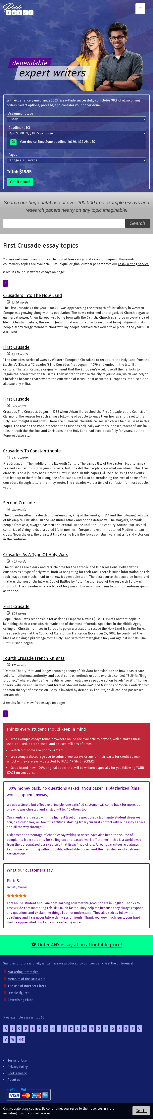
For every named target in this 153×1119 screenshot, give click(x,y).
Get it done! (20, 181)
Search (137, 223)
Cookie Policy (17, 1073)
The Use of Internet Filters (27, 986)
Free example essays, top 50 (23, 1017)
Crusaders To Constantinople (32, 451)
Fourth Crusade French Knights (34, 658)
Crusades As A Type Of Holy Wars (35, 554)
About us (14, 1080)
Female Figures (18, 993)
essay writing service (133, 264)
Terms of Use (17, 1060)
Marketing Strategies (23, 972)
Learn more (106, 1108)
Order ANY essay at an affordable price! (80, 945)
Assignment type (20, 113)
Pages (12, 155)
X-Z (21, 1040)
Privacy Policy (18, 1067)
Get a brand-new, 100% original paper (39, 768)
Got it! (141, 1110)
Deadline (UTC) (19, 128)
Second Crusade (19, 502)
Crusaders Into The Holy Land (32, 295)
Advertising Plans (20, 1000)
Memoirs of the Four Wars (26, 979)
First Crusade (16, 347)
